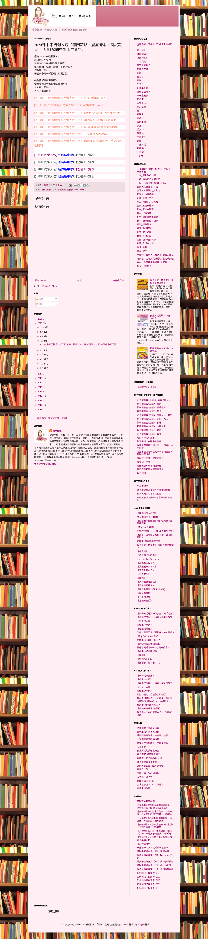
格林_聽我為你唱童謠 (147, 217)
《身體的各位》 (145, 600)
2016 (40, 387)
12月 (42, 327)
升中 (44, 190)
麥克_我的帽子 (144, 266)
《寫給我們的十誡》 (147, 387)
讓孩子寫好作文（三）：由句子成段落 (155, 861)
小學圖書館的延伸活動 (148, 739)
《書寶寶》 (142, 551)
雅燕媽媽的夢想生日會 (148, 750)
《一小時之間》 (145, 597)
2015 (40, 392)
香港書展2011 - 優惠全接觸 (150, 766)
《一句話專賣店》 (146, 676)
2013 (40, 400)
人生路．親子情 (145, 777)
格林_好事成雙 (144, 213)
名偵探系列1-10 (144, 659)
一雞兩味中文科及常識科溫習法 (152, 847)
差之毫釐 (141, 107)
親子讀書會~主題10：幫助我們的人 (154, 400)
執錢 (139, 126)
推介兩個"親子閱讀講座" (149, 754)
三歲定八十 (142, 137)
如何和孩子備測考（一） (149, 888)
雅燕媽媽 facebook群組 (75, 29)
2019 (40, 374)
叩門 (49, 190)
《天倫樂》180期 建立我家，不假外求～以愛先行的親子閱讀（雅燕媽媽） (156, 812)
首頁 (79, 280)
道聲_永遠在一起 (145, 243)
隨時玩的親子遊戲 (146, 801)
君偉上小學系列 (145, 625)
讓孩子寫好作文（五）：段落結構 (153, 851)
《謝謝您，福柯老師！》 (149, 663)
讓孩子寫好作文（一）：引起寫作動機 (155, 869)
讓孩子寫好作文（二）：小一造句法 (154, 865)
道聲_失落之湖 (144, 236)
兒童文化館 (142, 769)
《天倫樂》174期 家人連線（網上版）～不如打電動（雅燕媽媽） (155, 826)
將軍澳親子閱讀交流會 (148, 728)
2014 (40, 396)
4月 (42, 359)
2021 (40, 319)
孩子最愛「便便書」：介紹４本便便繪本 (161, 281)
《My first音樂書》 (146, 527)
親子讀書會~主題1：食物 (149, 434)
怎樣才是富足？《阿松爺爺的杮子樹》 (156, 531)
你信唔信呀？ (143, 92)
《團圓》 (141, 578)
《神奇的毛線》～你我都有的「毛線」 (156, 613)
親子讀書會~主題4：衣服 (149, 422)
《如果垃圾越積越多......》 (149, 651)
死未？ (140, 84)
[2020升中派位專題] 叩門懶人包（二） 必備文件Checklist (69, 105)
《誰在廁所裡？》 (146, 585)
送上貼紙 (141, 50)
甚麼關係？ (142, 54)
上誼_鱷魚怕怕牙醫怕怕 (148, 179)
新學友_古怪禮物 (145, 194)
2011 (40, 409)
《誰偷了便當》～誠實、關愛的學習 (154, 617)
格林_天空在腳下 (145, 209)
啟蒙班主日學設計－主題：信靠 (152, 735)
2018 (40, 378)
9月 (42, 332)
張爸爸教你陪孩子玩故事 (149, 494)
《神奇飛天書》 (145, 621)
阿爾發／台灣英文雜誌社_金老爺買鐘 (155, 258)
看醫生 (140, 114)
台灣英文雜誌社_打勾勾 (148, 190)
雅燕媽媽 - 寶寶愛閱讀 (44, 29)
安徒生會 (141, 747)
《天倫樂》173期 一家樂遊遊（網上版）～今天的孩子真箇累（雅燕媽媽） (156, 832)
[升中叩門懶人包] (46, 155)
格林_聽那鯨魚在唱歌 (147, 221)
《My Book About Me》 (148, 636)
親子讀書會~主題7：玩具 (149, 411)
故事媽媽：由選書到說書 (149, 441)
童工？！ (141, 77)
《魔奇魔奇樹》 (145, 593)
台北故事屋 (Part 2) (146, 781)
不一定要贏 (142, 95)
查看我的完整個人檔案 (45, 464)
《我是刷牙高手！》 (147, 566)
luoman (125, 924)
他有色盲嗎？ (143, 65)
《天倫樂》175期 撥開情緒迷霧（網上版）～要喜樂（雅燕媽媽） (154, 819)
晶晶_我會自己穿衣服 (147, 202)
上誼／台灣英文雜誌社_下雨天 (152, 183)
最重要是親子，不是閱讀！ (150, 469)
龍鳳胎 (140, 133)
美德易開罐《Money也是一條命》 (153, 647)
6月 (42, 350)
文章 (39, 299)
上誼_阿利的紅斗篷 (146, 175)
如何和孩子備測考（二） (149, 884)
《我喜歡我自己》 (146, 570)
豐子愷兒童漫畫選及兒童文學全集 (153, 490)
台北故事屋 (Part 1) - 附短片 (150, 784)
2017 (40, 382)
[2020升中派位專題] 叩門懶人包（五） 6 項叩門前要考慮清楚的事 (76, 127)
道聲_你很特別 (144, 228)
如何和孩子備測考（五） (149, 873)
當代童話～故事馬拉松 (148, 732)
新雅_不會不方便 (145, 198)
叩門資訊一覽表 (83, 169)
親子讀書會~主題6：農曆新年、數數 (155, 415)
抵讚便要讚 (142, 69)
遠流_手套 (142, 247)
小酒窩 (140, 152)
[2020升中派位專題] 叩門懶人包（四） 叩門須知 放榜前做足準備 (75, 120)
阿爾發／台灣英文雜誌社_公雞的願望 (155, 255)
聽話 (139, 73)
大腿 (139, 141)
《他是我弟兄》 (145, 629)
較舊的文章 (118, 280)
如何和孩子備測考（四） (149, 877)
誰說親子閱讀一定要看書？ (150, 458)
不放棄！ (141, 99)
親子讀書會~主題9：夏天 (149, 404)
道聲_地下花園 (144, 232)
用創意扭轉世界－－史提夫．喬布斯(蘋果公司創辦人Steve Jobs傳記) (154, 699)
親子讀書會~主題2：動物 (149, 430)
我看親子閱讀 (143, 462)
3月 (42, 363)
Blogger (141, 924)
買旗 (139, 80)
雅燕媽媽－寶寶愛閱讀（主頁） (52, 418)
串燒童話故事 (143, 788)
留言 (39, 304)
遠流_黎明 (142, 251)
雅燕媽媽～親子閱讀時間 (149, 466)
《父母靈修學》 (145, 844)
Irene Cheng (79, 190)
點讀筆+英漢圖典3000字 (148, 541)
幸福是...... (142, 103)
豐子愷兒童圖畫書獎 (147, 762)
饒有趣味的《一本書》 (148, 517)
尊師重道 (141, 122)
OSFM (140, 156)
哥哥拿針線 (142, 88)
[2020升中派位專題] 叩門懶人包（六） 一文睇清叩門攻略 (70, 134)
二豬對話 (141, 145)
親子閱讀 (141, 473)
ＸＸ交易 (141, 61)
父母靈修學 (142, 486)
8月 (42, 336)
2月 (42, 368)
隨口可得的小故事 (146, 438)
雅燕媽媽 (62, 190)
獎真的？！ (142, 129)
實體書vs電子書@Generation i (151, 758)
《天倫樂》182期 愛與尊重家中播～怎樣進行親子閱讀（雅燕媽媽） (154, 806)
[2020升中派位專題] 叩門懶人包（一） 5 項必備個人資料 (70, 98)
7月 (42, 341)
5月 (42, 354)
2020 (40, 323)
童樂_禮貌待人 (144, 224)
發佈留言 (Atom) (50, 286)
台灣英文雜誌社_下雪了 (148, 187)
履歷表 (70, 190)
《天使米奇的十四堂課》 (149, 644)
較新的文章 (40, 280)
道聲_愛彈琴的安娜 (146, 240)
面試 (54, 190)
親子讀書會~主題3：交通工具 (151, 426)
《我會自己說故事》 (147, 555)
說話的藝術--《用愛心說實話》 (152, 694)
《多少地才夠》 (145, 679)
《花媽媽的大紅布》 (147, 513)
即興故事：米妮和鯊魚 (148, 773)
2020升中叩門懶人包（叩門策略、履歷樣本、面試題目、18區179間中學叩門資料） (80, 344)
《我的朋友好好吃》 (147, 582)
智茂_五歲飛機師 (145, 205)
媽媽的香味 (142, 58)
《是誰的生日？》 (146, 563)
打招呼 (140, 148)
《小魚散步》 (143, 574)
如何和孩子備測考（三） (149, 880)
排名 (139, 118)
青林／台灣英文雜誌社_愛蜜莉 (152, 262)
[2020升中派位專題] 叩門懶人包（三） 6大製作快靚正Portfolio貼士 (77, 113)
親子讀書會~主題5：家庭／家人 (152, 419)
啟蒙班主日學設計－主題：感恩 (152, 743)
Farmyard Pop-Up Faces (148, 559)
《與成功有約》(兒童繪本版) (151, 589)
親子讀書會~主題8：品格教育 (151, 407)
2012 (40, 405)
